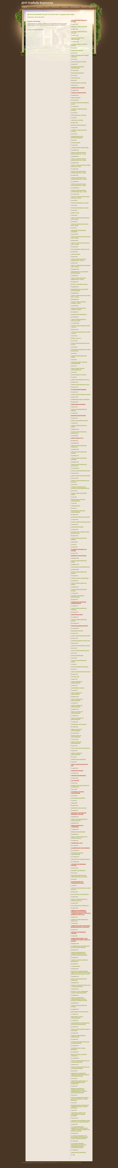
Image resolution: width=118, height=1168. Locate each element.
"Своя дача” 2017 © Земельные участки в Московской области (69, 1162)
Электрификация (75, 7)
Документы (40, 7)
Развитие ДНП (55, 7)
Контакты (84, 7)
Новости (47, 7)
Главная (25, 7)
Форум (90, 7)
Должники (32, 7)
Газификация (64, 7)
